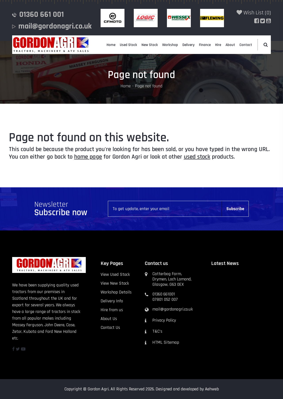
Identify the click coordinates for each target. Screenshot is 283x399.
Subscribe (235, 209)
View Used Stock (115, 274)
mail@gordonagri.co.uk (55, 26)
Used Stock (128, 45)
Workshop (170, 45)
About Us (109, 319)
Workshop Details (116, 292)
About (230, 45)
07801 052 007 (165, 299)
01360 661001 (163, 294)
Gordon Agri (98, 389)
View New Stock (115, 283)
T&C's (157, 331)
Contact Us (110, 327)
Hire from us (112, 310)
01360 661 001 (41, 14)
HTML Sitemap (165, 342)
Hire (218, 45)
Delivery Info (112, 301)
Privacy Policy (164, 320)
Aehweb (212, 389)
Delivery (188, 45)
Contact (245, 45)
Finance (205, 45)
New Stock (150, 45)
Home (111, 45)
